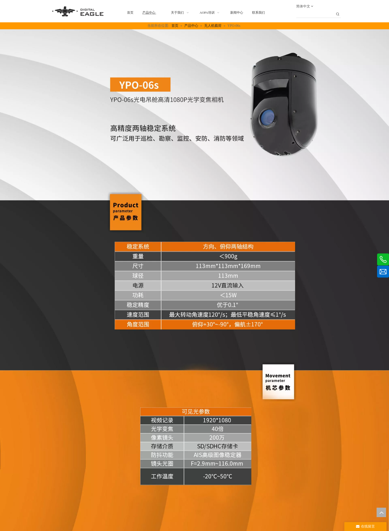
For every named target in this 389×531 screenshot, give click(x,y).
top (381, 512)
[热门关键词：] (337, 14)
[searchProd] (315, 14)
